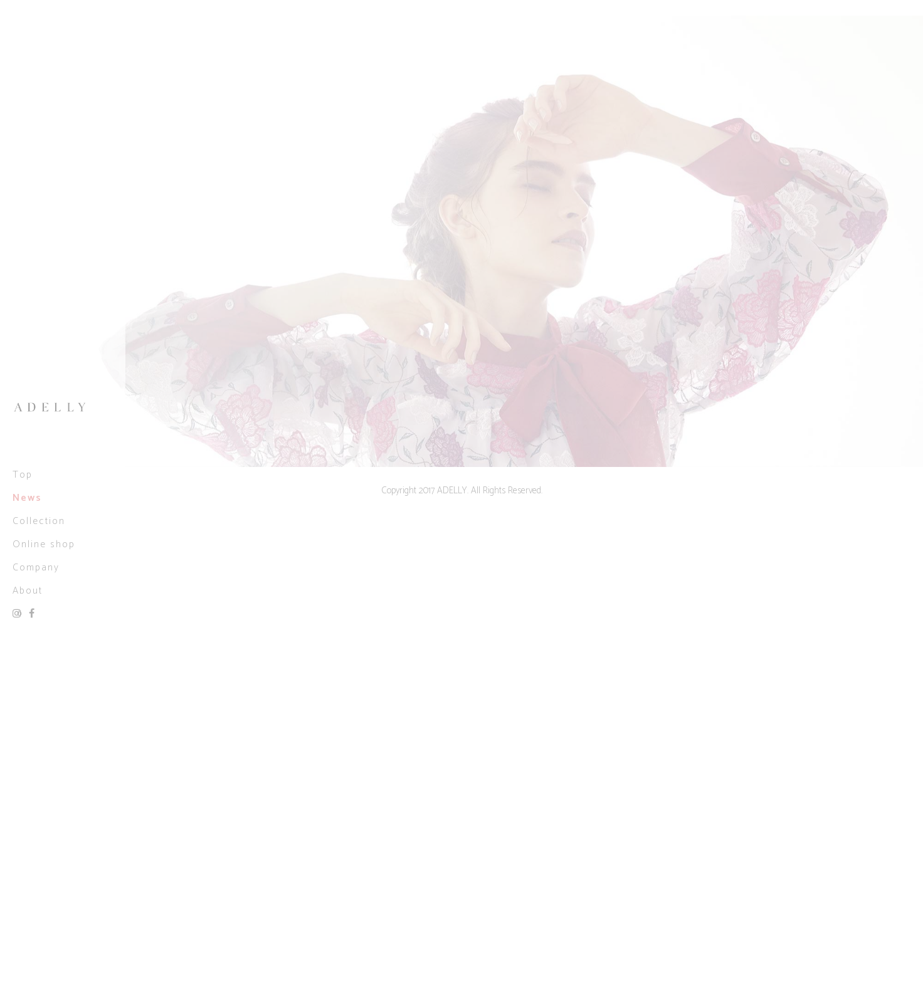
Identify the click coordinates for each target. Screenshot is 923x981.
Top (23, 474)
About (28, 590)
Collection (39, 521)
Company (36, 567)
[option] (461, 241)
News (27, 498)
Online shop (44, 544)
